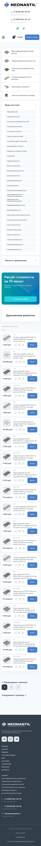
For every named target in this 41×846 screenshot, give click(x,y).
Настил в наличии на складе (11, 793)
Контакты (5, 770)
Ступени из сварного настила (17, 141)
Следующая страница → (14, 695)
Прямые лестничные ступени (17, 151)
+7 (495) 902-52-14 (20, 20)
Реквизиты (20, 837)
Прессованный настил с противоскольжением (15, 195)
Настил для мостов (13, 225)
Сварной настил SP (13, 116)
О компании (6, 764)
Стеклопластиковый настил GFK (18, 121)
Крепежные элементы (9, 790)
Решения (5, 752)
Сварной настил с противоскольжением (14, 200)
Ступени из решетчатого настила (13, 787)
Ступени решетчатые (14, 126)
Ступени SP (11, 156)
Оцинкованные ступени (15, 146)
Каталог (5, 749)
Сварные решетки (13, 161)
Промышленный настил (15, 244)
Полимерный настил (14, 210)
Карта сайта (20, 833)
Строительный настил (14, 239)
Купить (32, 345)
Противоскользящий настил (16, 190)
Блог (3, 758)
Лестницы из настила (14, 131)
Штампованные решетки (15, 171)
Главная (5, 746)
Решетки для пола (13, 234)
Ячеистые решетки (13, 166)
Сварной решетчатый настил (12, 781)
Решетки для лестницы (15, 136)
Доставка (6, 761)
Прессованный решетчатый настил (14, 778)
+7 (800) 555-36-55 (20, 12)
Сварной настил (12, 112)
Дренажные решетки (14, 180)
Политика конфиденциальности (20, 841)
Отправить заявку (20, 299)
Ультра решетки (12, 185)
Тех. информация (8, 755)
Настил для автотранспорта (16, 220)
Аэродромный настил (14, 249)
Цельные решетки (13, 175)
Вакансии (5, 767)
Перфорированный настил (16, 205)
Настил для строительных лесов (18, 215)
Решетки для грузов (14, 230)
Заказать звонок (32, 37)
